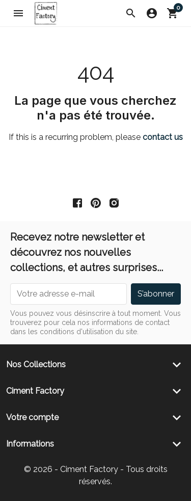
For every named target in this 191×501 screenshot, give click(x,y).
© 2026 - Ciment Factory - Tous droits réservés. (96, 475)
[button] (131, 13)
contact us (163, 137)
